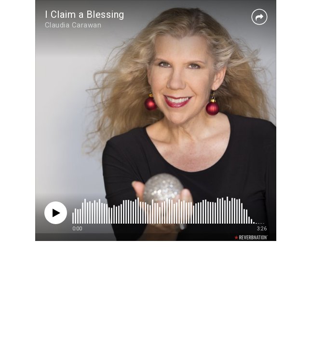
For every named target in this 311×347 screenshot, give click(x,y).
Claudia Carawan (73, 25)
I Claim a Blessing (84, 14)
